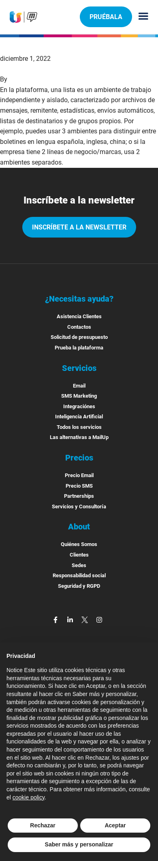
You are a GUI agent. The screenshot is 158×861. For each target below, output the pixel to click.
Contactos (79, 327)
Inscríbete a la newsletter (79, 227)
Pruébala (105, 17)
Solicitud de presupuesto (79, 337)
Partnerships (79, 496)
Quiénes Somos (79, 544)
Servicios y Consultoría (79, 506)
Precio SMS (79, 486)
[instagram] (99, 619)
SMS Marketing (79, 396)
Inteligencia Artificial (79, 416)
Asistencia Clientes (79, 316)
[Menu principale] (140, 16)
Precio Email (79, 475)
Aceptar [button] (115, 825)
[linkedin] (71, 619)
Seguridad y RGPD (79, 586)
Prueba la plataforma (79, 348)
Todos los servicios (79, 427)
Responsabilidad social (79, 575)
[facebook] (56, 619)
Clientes (79, 555)
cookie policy (29, 797)
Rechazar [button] (42, 825)
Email (79, 386)
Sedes (79, 565)
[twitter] (85, 619)
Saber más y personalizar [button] (79, 844)
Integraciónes (79, 406)
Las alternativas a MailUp (79, 437)
